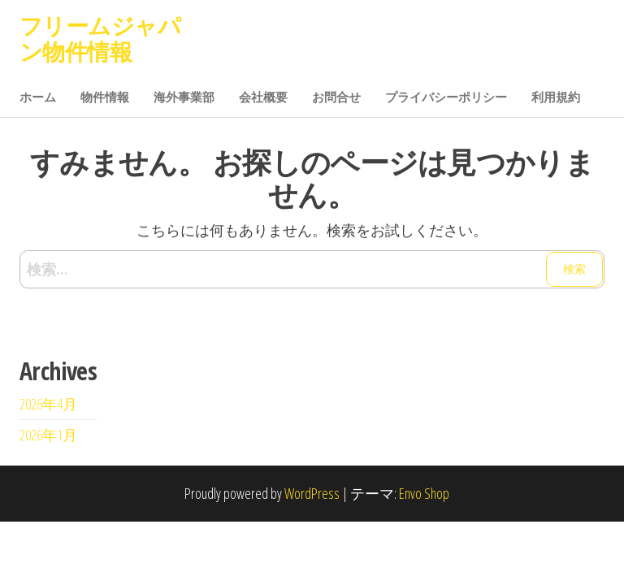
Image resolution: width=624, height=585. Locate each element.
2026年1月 (48, 434)
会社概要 (263, 97)
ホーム (38, 97)
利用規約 (555, 97)
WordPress (312, 493)
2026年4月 (48, 404)
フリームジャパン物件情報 (100, 38)
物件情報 (104, 97)
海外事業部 (184, 97)
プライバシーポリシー (446, 97)
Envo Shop (424, 493)
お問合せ (336, 97)
